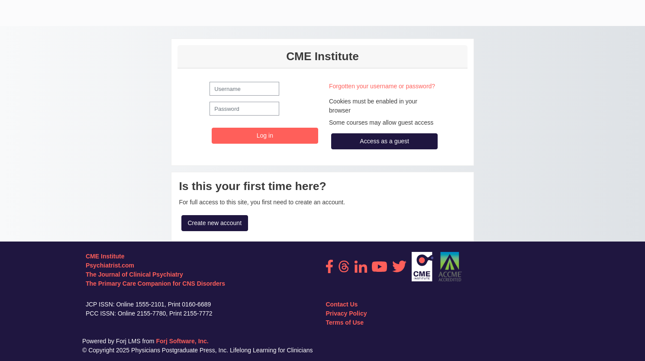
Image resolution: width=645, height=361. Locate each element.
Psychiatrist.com (110, 265)
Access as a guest (384, 141)
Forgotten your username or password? (382, 86)
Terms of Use (345, 322)
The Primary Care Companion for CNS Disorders (155, 283)
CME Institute (105, 256)
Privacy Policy (346, 313)
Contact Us (342, 304)
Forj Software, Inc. (182, 341)
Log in (265, 135)
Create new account (215, 222)
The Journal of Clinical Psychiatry (134, 274)
